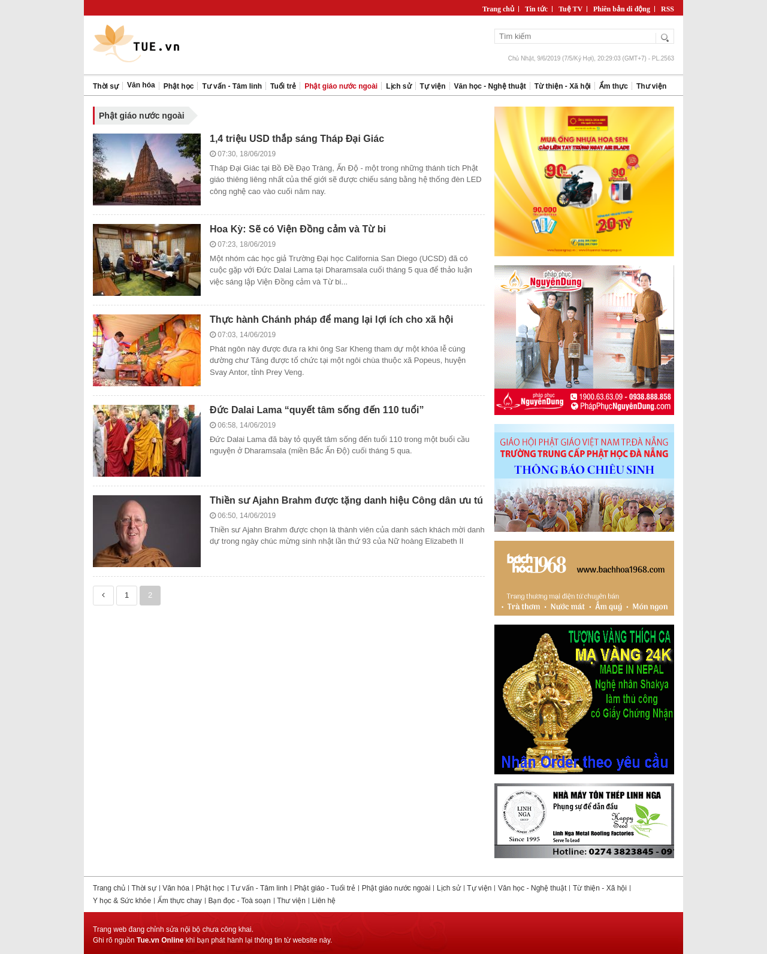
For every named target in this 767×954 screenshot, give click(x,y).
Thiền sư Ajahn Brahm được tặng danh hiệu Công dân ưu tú (346, 500)
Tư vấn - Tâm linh (259, 888)
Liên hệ (324, 901)
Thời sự (144, 888)
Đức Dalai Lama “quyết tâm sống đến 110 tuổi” (317, 410)
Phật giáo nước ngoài (396, 888)
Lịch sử (449, 888)
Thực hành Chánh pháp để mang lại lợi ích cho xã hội (331, 319)
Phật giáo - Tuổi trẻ (324, 888)
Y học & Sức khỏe (122, 901)
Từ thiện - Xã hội (600, 888)
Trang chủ (109, 888)
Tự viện (479, 888)
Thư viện (291, 901)
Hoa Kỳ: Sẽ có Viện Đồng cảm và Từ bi (298, 229)
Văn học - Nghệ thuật (532, 888)
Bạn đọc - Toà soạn (239, 901)
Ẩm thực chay (180, 901)
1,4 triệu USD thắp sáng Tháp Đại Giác (297, 139)
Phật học (210, 888)
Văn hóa (175, 888)
